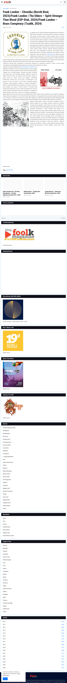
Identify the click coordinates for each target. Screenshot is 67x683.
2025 (33, 665)
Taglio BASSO (6, 500)
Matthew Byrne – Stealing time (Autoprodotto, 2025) (32, 192)
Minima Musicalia (7, 471)
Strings (4, 494)
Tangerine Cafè (6, 502)
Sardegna (5, 594)
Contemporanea (7, 442)
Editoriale (5, 450)
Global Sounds (6, 527)
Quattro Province (7, 588)
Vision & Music (6, 505)
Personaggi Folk (7, 479)
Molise (4, 577)
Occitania (5, 580)
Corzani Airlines (7, 445)
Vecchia (63, 218)
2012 (33, 627)
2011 (33, 624)
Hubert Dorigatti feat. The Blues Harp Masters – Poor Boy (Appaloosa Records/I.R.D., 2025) (11, 193)
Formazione (6, 453)
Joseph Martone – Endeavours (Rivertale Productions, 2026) (53, 192)
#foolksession (6, 433)
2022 (33, 656)
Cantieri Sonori (6, 439)
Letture (4, 465)
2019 (33, 647)
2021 (33, 653)
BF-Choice (5, 436)
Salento (5, 591)
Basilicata (5, 548)
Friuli (4, 562)
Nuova (3, 218)
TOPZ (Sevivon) (51, 54)
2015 (33, 636)
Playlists (5, 482)
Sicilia (4, 597)
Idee (4, 459)
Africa (4, 518)
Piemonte (5, 583)
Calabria (5, 551)
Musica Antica (6, 474)
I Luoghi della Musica (8, 456)
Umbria (4, 606)
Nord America (13, 8)
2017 (33, 642)
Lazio (4, 565)
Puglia (4, 585)
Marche (5, 574)
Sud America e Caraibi (8, 535)
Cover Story (6, 448)
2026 (33, 668)
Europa (4, 524)
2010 (33, 621)
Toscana (5, 600)
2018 (33, 644)
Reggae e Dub (6, 488)
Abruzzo (5, 545)
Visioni (4, 508)
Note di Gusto (6, 476)
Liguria (4, 568)
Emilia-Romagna (7, 559)
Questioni (5, 485)
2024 (33, 662)
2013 (33, 630)
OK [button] (5, 678)
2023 (33, 659)
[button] (2, 2)
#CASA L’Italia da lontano (9, 427)
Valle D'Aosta (6, 608)
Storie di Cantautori (8, 491)
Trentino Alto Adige (7, 603)
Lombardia (5, 571)
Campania (5, 554)
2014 (33, 633)
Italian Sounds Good (8, 462)
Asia (4, 521)
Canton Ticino (6, 557)
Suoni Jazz (5, 497)
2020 (33, 650)
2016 (33, 639)
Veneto (4, 611)
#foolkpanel (6, 430)
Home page (6, 8)
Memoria (5, 468)
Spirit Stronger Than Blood (28, 67)
